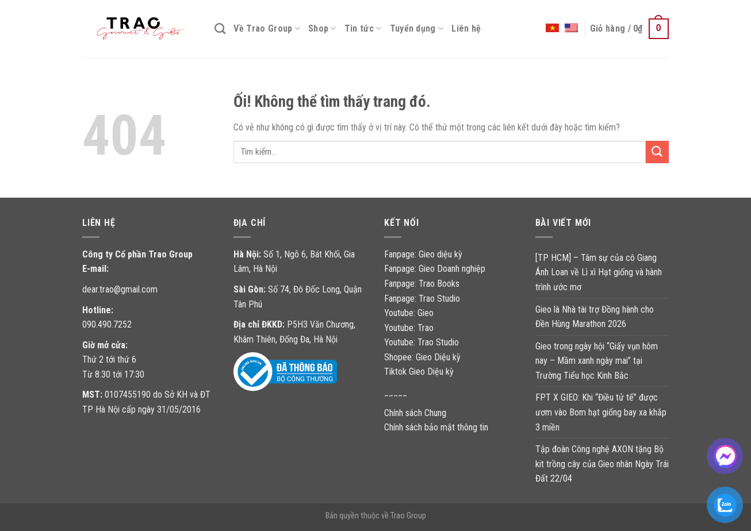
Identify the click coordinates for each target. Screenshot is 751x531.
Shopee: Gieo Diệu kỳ (422, 357)
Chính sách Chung (415, 412)
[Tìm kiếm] (219, 28)
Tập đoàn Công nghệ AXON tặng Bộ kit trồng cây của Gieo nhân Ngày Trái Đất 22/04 (602, 464)
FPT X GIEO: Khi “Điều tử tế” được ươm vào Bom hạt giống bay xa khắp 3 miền (600, 412)
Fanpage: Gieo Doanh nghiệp (434, 268)
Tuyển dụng (417, 28)
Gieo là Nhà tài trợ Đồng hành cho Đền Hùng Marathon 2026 (594, 317)
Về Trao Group (266, 28)
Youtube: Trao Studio (421, 342)
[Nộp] (657, 152)
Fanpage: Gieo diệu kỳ (423, 254)
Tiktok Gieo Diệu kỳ (419, 371)
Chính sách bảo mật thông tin (436, 427)
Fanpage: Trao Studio (422, 298)
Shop (322, 28)
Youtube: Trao (410, 327)
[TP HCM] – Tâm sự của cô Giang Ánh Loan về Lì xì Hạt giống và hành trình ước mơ (598, 272)
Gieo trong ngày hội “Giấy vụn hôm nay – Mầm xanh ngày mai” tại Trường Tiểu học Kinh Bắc (596, 361)
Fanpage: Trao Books (423, 283)
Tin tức (363, 28)
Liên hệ (466, 28)
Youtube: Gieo (409, 312)
